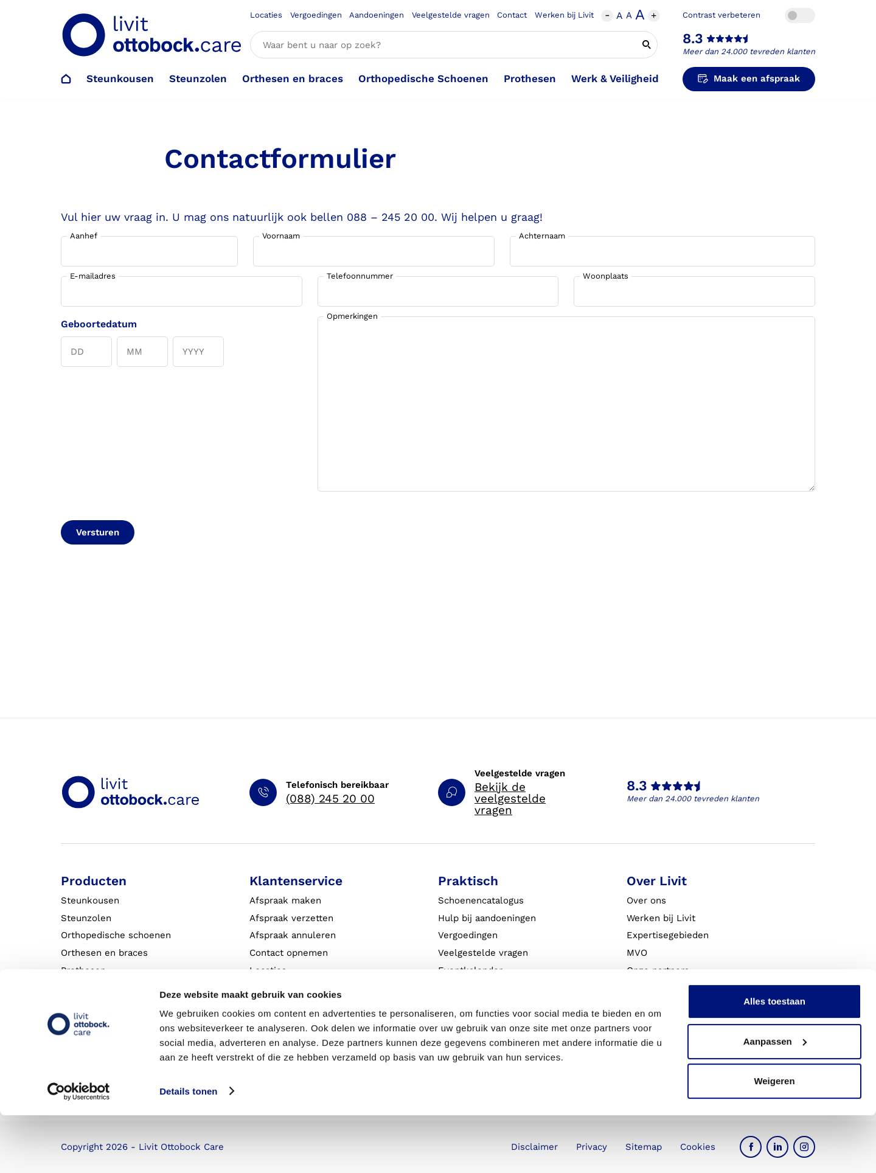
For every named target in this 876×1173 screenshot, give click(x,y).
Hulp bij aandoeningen (487, 918)
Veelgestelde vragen (451, 14)
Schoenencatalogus (481, 900)
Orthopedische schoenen (116, 935)
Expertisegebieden (668, 935)
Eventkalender (470, 970)
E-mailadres (93, 275)
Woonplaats (605, 275)
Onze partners (658, 970)
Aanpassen (775, 1099)
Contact (512, 14)
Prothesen (530, 78)
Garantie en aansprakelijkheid (315, 1005)
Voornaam (281, 235)
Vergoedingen (316, 14)
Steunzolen (198, 78)
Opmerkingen (352, 316)
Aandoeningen (376, 14)
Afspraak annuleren (292, 935)
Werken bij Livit (564, 14)
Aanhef (83, 235)
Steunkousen (120, 78)
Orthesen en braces (292, 78)
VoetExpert (651, 1022)
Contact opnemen (288, 952)
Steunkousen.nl (661, 988)
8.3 (693, 39)
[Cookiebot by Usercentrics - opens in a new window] (79, 1149)
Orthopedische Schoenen (423, 78)
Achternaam (542, 235)
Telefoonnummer (360, 275)
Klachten (268, 988)
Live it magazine (474, 988)
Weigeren (774, 1139)
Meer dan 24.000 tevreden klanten (749, 51)
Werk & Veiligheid (615, 78)
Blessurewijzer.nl (665, 1005)
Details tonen (188, 1149)
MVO (637, 952)
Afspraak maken (285, 900)
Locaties (266, 14)
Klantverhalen (468, 1005)
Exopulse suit (91, 1005)
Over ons (646, 900)
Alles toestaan (774, 1059)
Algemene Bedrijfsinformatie (501, 1022)
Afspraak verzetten (291, 918)
